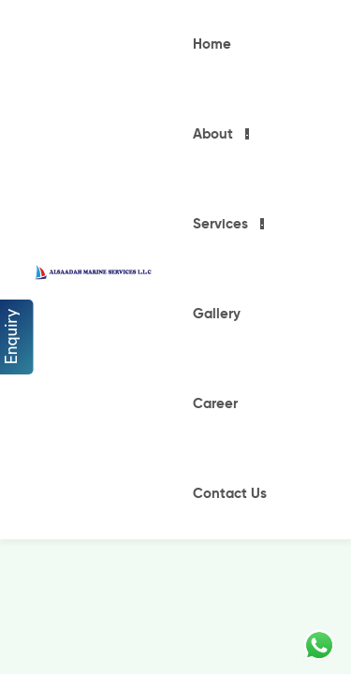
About (213, 134)
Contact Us (230, 494)
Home (212, 44)
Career (215, 404)
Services (220, 224)
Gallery (217, 314)
